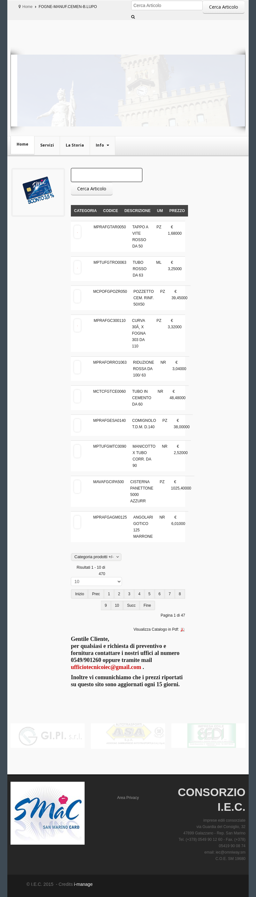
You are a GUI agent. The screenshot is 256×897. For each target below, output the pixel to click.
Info (100, 145)
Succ (131, 605)
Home (27, 6)
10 (117, 605)
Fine (147, 605)
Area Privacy (128, 797)
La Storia (75, 145)
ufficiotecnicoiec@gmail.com (106, 667)
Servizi (47, 145)
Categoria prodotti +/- (93, 556)
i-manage (83, 884)
